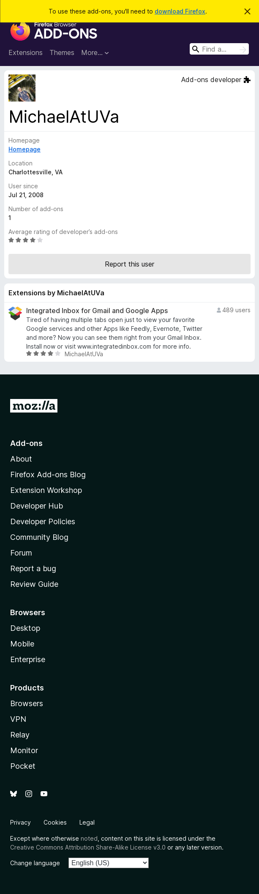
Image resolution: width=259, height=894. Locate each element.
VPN (18, 719)
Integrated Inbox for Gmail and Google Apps (97, 311)
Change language (35, 862)
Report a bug (33, 568)
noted (89, 838)
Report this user (129, 264)
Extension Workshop (46, 490)
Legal (87, 822)
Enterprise (27, 659)
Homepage (24, 149)
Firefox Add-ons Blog (48, 474)
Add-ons (26, 443)
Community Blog (39, 537)
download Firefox (180, 11)
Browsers (26, 703)
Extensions (25, 52)
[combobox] (219, 49)
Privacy (20, 822)
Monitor (24, 750)
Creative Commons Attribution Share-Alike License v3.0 (88, 847)
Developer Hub (36, 505)
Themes (61, 52)
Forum (21, 552)
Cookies (55, 822)
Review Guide (34, 584)
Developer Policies (42, 521)
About (21, 458)
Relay (20, 734)
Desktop (25, 628)
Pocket (22, 766)
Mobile (22, 643)
